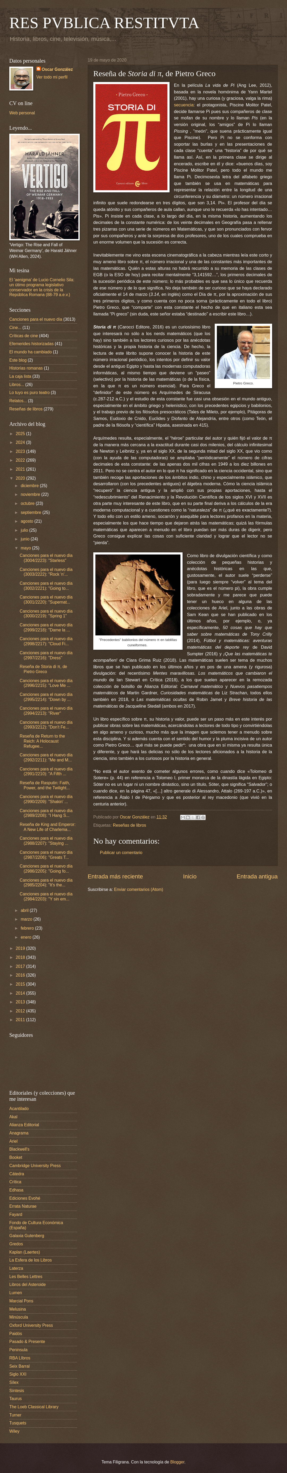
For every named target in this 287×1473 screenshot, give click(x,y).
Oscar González (57, 69)
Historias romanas (26, 368)
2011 (21, 1019)
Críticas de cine (23, 335)
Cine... (15, 327)
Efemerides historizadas (31, 343)
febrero (28, 928)
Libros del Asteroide (27, 1284)
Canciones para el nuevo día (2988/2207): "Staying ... (46, 841)
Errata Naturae (22, 1206)
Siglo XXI (17, 1374)
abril (25, 910)
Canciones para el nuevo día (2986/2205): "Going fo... (46, 868)
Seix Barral (19, 1366)
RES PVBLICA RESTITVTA (104, 23)
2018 (21, 957)
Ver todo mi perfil (51, 77)
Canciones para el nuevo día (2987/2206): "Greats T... (46, 855)
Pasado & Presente (27, 1341)
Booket (15, 1157)
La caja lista (20, 376)
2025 (21, 433)
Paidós (15, 1333)
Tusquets (17, 1423)
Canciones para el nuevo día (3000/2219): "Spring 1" (46, 613)
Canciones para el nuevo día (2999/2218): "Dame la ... (46, 627)
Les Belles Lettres (25, 1276)
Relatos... (18, 400)
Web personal (22, 113)
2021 (21, 469)
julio (25, 530)
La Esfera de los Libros (30, 1260)
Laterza (16, 1268)
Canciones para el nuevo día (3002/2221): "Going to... (46, 586)
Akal (13, 1117)
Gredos (16, 1244)
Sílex (14, 1382)
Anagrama (18, 1133)
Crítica (15, 1182)
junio (26, 539)
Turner (15, 1415)
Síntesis (16, 1390)
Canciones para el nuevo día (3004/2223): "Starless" (46, 558)
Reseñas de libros (129, 825)
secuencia (183, 104)
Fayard (15, 1214)
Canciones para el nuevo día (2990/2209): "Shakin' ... (46, 799)
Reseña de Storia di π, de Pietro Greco (43, 669)
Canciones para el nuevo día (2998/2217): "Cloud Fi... (46, 641)
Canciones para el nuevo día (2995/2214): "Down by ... (46, 697)
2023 (21, 451)
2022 (21, 460)
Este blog (18, 360)
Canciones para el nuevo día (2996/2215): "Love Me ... (46, 683)
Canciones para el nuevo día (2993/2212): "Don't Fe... (46, 725)
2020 (21, 478)
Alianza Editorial (24, 1125)
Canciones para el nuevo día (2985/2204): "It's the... (46, 882)
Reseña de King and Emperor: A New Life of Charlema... (47, 827)
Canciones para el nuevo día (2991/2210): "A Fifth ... (46, 771)
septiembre (32, 512)
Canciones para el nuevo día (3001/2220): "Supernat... (46, 599)
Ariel (13, 1141)
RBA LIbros (19, 1358)
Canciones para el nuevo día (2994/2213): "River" (46, 711)
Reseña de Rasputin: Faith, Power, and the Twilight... (45, 785)
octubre (28, 503)
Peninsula (18, 1350)
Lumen (15, 1292)
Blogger (177, 1462)
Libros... (16, 384)
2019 (21, 948)
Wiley (14, 1431)
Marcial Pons (21, 1301)
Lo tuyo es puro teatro (29, 392)
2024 (21, 442)
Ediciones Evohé (24, 1198)
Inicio (190, 876)
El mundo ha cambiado (30, 352)
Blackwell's (19, 1149)
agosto (27, 521)
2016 (21, 975)
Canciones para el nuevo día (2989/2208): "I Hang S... (46, 813)
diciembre (30, 485)
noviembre (31, 494)
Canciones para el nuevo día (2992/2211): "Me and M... (46, 757)
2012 (21, 1011)
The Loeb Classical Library (33, 1407)
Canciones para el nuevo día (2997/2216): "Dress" (46, 655)
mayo (26, 548)
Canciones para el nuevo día (35, 319)
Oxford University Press (31, 1325)
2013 (21, 1002)
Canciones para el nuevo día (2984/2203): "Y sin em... (46, 896)
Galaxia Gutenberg (26, 1235)
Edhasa (16, 1190)
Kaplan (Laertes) (24, 1252)
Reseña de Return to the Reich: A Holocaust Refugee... (42, 741)
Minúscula (18, 1317)
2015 (21, 984)
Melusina (17, 1309)
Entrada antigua (257, 876)
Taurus (15, 1398)
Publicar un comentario (121, 852)
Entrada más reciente (115, 876)
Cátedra (16, 1174)
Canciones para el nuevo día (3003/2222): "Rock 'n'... (46, 572)
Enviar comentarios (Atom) (138, 889)
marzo (27, 919)
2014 (21, 993)
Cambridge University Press (35, 1165)
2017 (21, 966)
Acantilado (19, 1108)
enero (26, 937)
